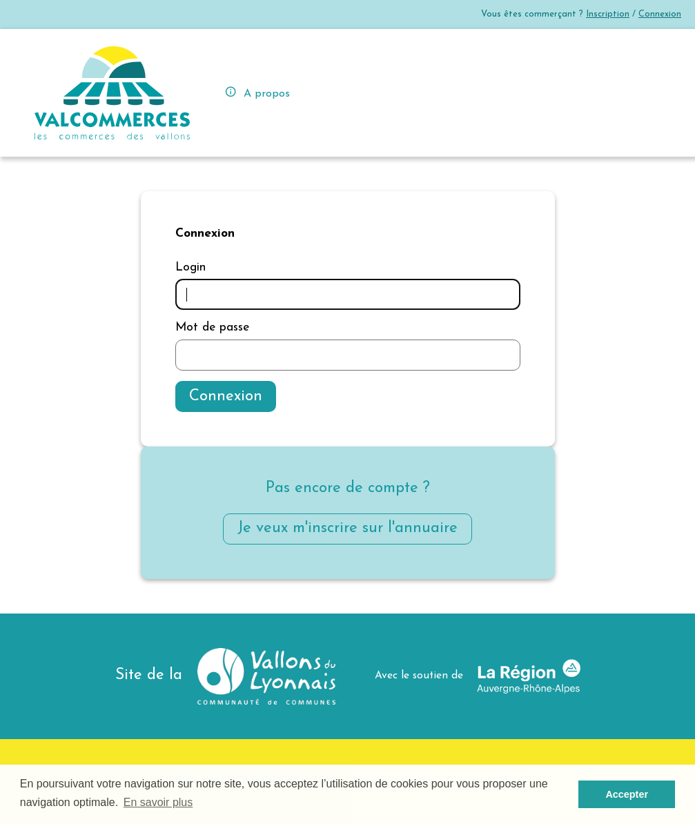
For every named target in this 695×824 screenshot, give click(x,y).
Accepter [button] (626, 794)
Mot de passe (212, 327)
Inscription (607, 14)
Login (190, 267)
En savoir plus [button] (158, 802)
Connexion (659, 14)
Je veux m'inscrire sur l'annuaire (347, 528)
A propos (257, 92)
